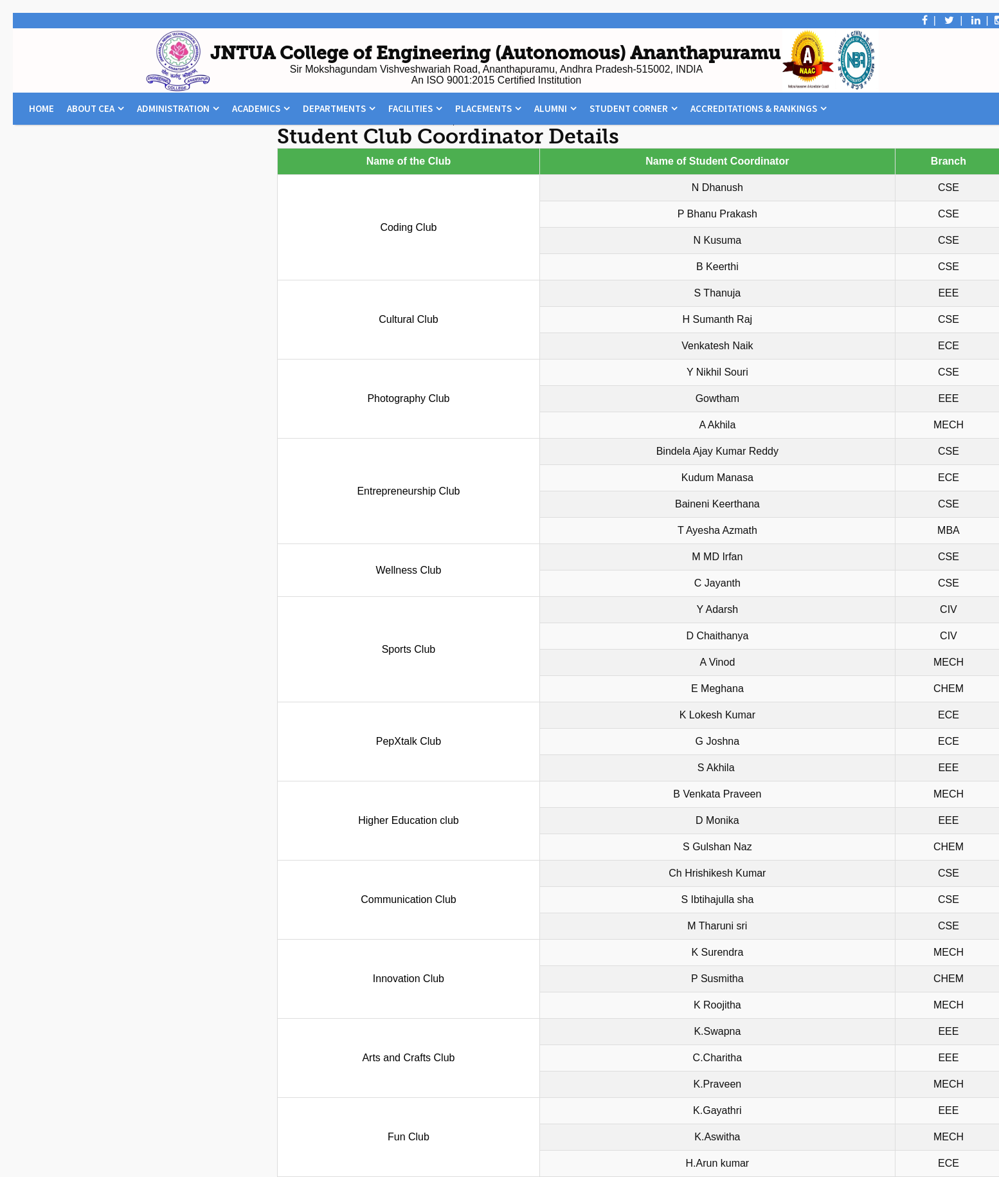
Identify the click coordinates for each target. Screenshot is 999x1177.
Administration (173, 108)
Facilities (410, 108)
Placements (483, 108)
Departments (334, 108)
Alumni (550, 108)
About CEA (90, 108)
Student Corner (629, 108)
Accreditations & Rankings (753, 108)
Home (41, 108)
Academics (256, 108)
